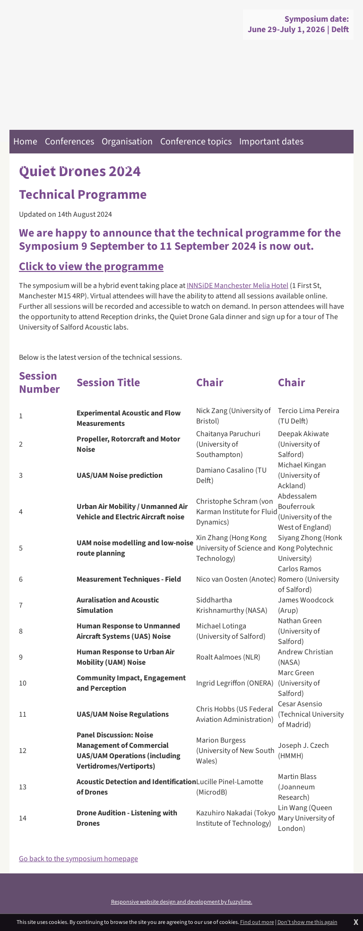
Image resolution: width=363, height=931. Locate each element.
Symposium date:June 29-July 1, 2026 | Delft (298, 24)
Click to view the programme (91, 266)
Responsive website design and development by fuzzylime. (181, 902)
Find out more (257, 922)
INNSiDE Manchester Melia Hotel (237, 285)
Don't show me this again (307, 922)
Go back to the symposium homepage (78, 859)
